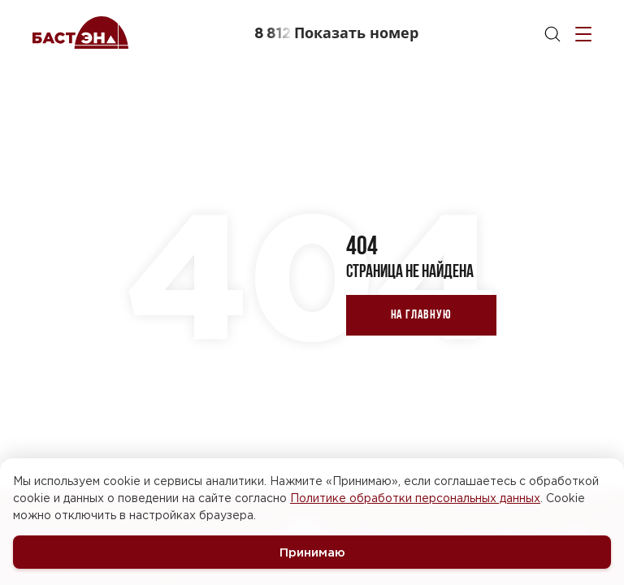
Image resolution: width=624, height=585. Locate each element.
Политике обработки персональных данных (415, 498)
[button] (336, 32)
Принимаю (312, 552)
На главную (421, 314)
